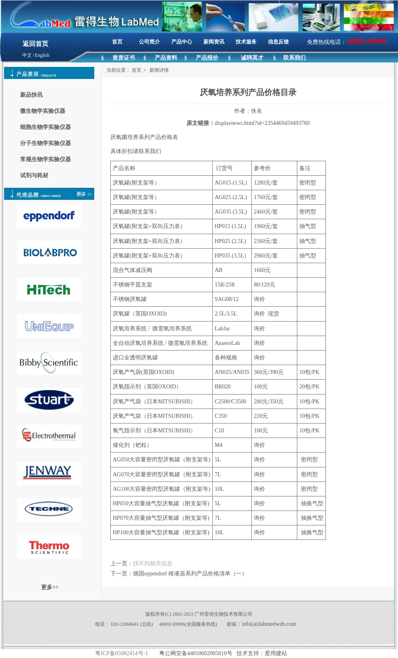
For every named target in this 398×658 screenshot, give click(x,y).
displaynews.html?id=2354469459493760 (262, 123)
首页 (136, 70)
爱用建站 (276, 653)
